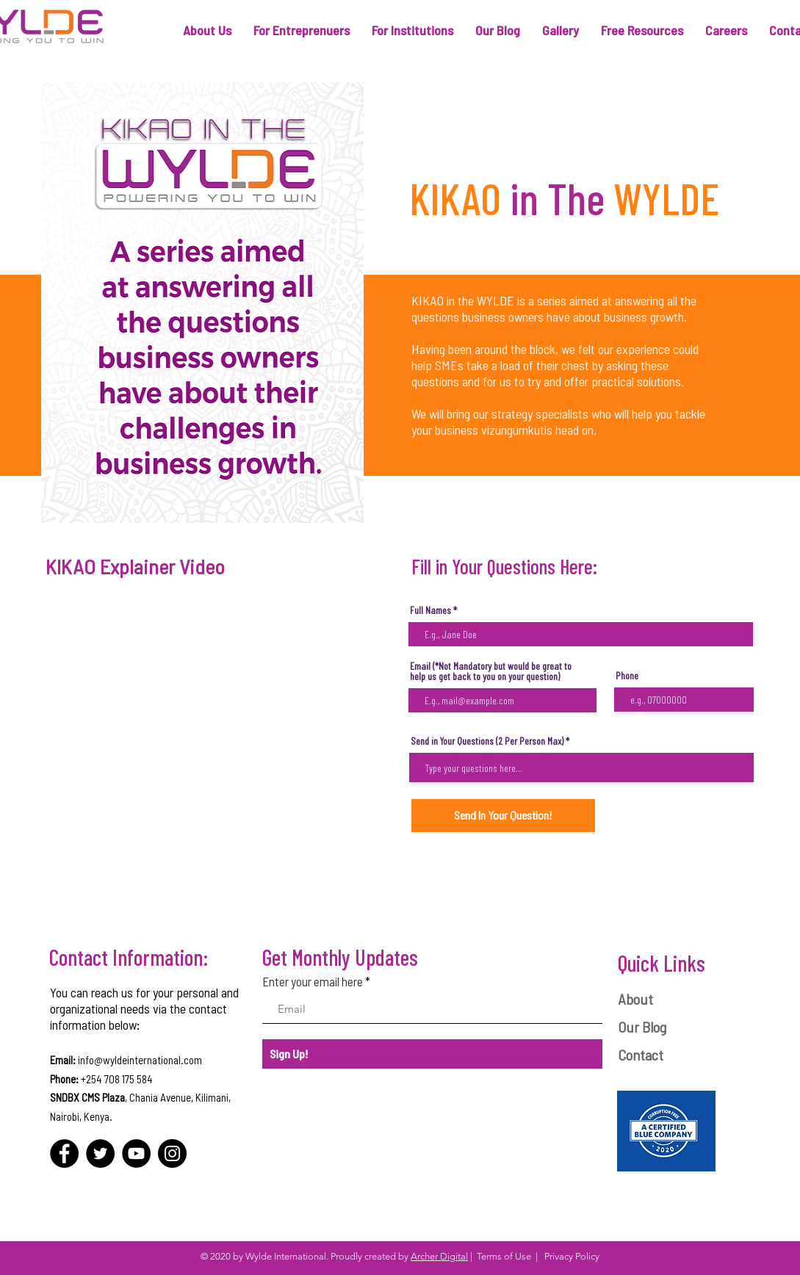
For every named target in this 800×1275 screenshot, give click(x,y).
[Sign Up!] (432, 1054)
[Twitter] (100, 1153)
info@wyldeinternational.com (140, 1059)
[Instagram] (172, 1153)
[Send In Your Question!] (503, 815)
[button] (207, 30)
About (635, 999)
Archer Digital (439, 1256)
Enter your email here (312, 981)
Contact (640, 1054)
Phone (627, 676)
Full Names (430, 610)
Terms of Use (504, 1256)
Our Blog (642, 1027)
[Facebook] (64, 1153)
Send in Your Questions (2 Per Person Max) (487, 741)
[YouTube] (136, 1153)
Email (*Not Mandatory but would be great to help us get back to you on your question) (491, 671)
